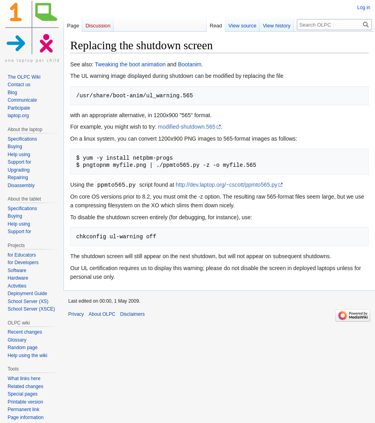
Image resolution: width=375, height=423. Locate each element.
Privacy (76, 314)
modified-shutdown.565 (186, 127)
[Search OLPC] (334, 24)
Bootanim (189, 64)
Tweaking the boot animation (130, 64)
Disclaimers (132, 314)
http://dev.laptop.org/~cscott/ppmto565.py (226, 185)
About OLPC (101, 314)
